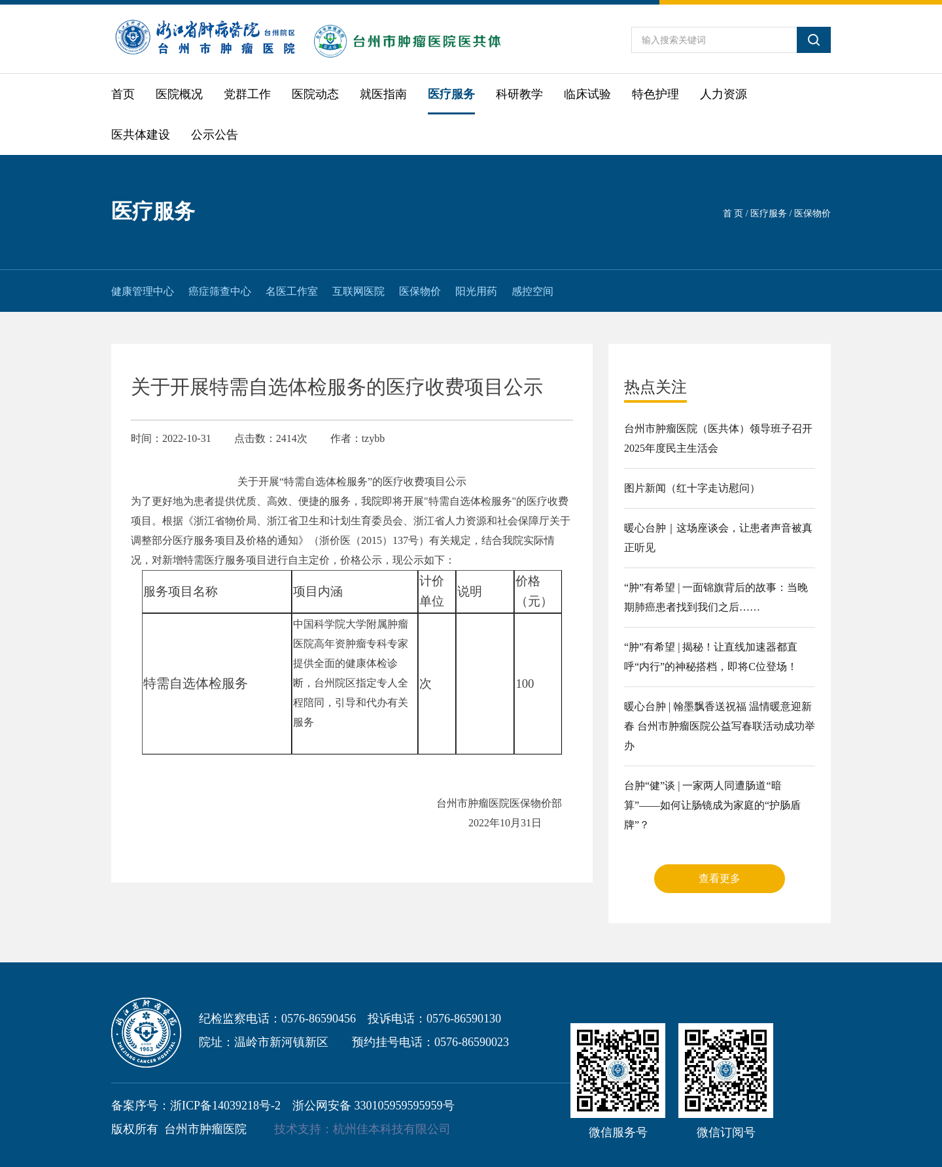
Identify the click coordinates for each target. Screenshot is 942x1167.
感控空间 (532, 291)
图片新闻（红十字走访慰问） (692, 488)
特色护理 (655, 94)
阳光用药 (476, 291)
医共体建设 (140, 134)
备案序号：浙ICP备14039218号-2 (196, 1105)
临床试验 (587, 94)
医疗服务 (451, 94)
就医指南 (383, 94)
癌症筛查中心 (219, 291)
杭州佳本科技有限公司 (392, 1129)
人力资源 (723, 94)
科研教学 (519, 94)
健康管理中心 (142, 291)
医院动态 (315, 94)
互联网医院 (358, 291)
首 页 (733, 213)
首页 (123, 94)
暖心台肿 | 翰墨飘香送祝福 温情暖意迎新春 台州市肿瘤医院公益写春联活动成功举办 (719, 726)
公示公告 (214, 134)
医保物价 (420, 291)
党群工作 (247, 94)
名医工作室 (292, 291)
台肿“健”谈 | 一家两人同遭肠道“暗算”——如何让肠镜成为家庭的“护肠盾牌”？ (712, 805)
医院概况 (179, 94)
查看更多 (720, 878)
